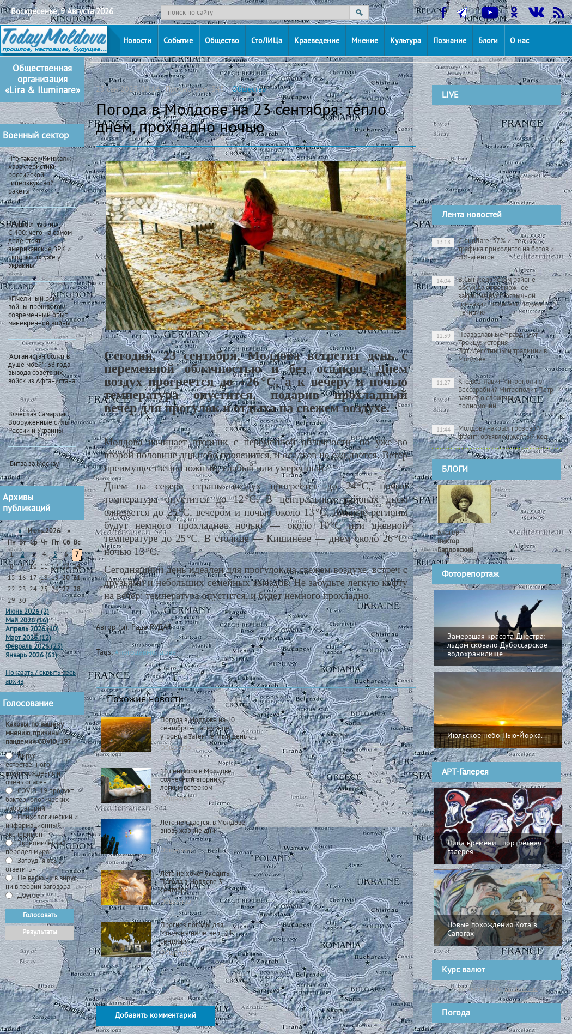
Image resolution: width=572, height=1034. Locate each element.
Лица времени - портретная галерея (494, 848)
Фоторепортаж (470, 574)
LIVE (450, 95)
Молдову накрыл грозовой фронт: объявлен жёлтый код (489, 433)
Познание (449, 41)
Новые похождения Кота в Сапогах (492, 930)
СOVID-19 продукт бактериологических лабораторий (39, 800)
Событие (178, 41)
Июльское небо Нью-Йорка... (497, 736)
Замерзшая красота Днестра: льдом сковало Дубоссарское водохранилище (497, 645)
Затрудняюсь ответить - (31, 865)
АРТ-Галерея (465, 772)
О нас (519, 41)
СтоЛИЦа (266, 41)
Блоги (488, 41)
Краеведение (316, 41)
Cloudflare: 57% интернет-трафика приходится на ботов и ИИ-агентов (493, 249)
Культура (405, 41)
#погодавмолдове (145, 652)
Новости (137, 41)
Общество (222, 41)
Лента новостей (472, 215)
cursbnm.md (521, 988)
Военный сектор (36, 136)
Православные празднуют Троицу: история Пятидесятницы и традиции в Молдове (489, 347)
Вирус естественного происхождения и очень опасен (32, 769)
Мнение (364, 41)
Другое (28, 896)
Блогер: (455, 542)
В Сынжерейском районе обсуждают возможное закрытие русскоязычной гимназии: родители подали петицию (488, 296)
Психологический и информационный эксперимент (41, 826)
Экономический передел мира (35, 848)
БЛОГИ (455, 469)
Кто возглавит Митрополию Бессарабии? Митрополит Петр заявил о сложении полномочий (492, 394)
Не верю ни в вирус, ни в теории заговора (41, 883)
